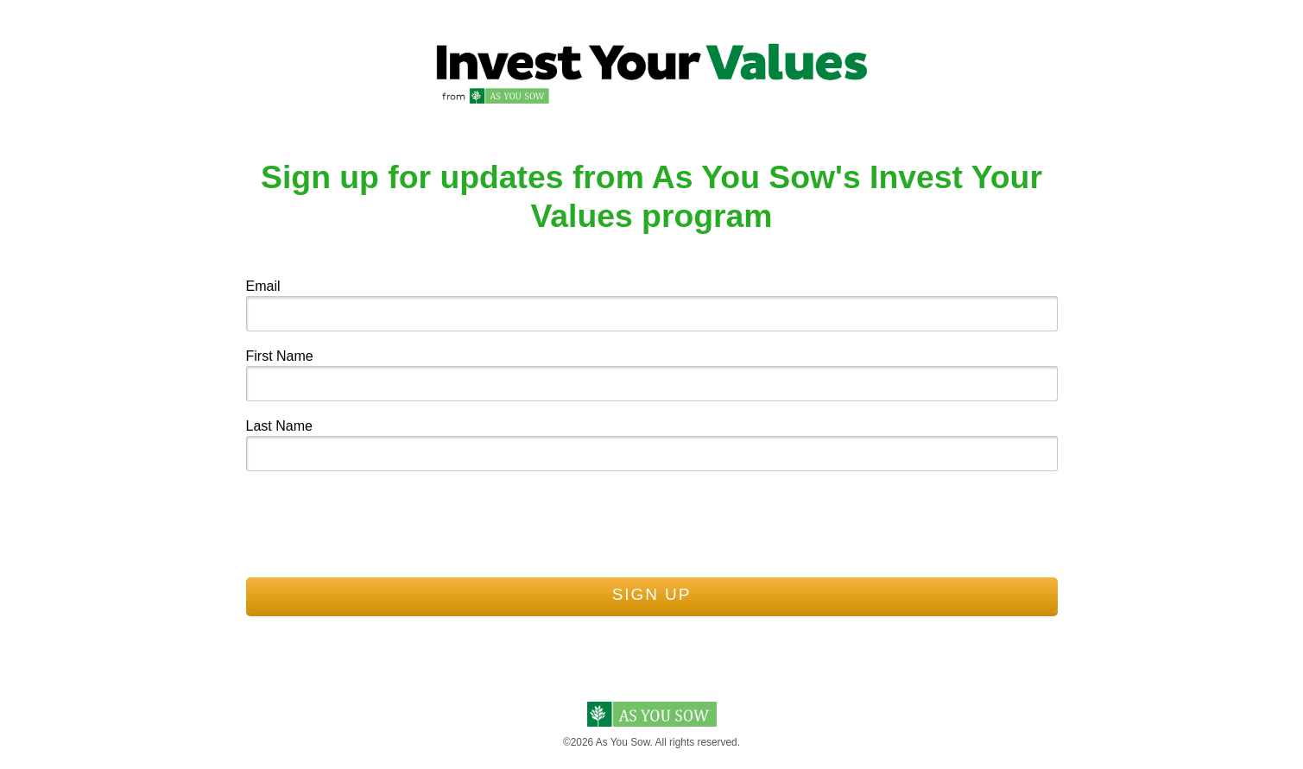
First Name (279, 356)
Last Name (279, 426)
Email (263, 286)
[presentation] (377, 520)
